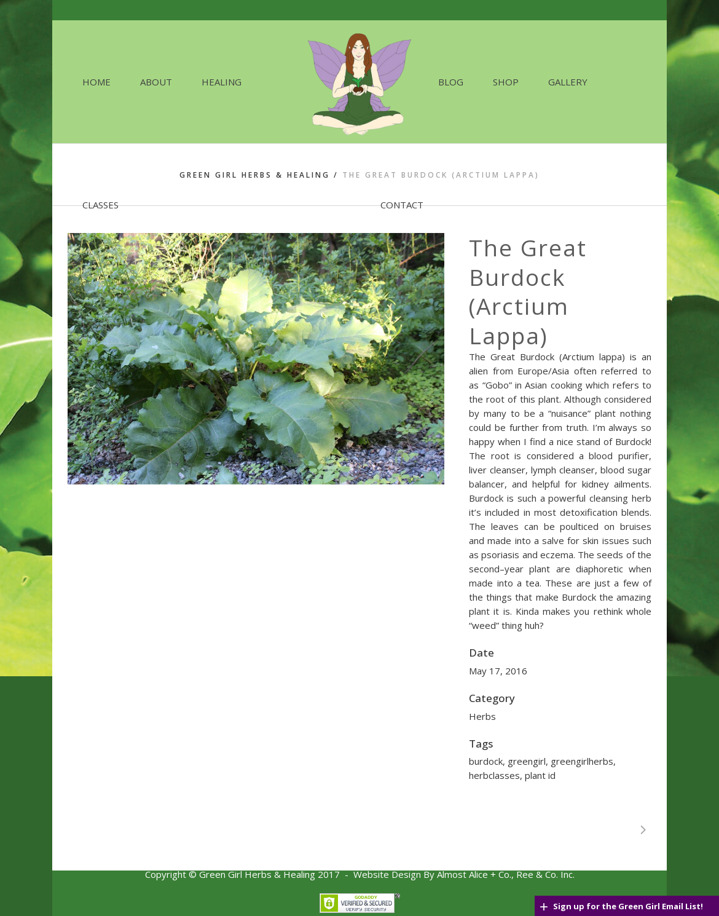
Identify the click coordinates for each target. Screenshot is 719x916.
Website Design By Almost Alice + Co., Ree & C (452, 874)
